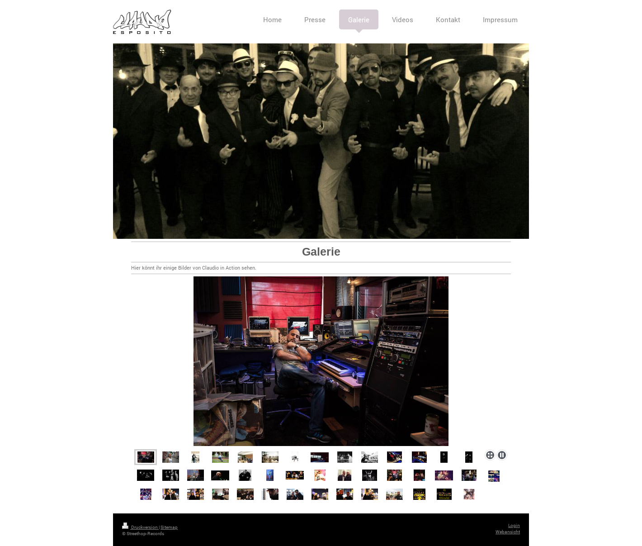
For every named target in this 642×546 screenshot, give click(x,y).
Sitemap (169, 527)
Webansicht (508, 532)
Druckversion (140, 527)
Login (514, 525)
